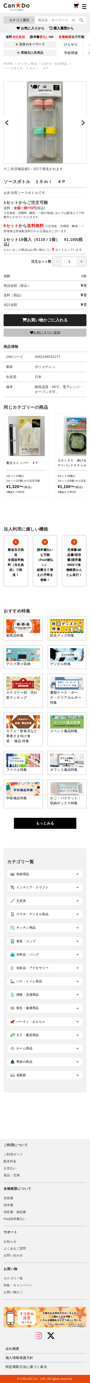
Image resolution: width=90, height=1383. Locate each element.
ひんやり (71, 44)
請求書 (8, 1205)
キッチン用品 (28, 63)
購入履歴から (61, 28)
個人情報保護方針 (19, 1358)
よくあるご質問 (15, 1248)
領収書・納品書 (15, 1212)
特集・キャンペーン (18, 1285)
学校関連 (71, 53)
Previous (7, 123)
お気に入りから (30, 28)
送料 (15, 37)
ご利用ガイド (13, 1154)
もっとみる (45, 823)
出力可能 (71, 37)
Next (82, 123)
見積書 (8, 1198)
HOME (9, 63)
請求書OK (42, 37)
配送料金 (10, 1161)
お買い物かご (13, 1292)
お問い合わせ (13, 1255)
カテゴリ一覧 (13, 1278)
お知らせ (10, 1241)
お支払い (10, 1168)
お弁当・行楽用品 (55, 63)
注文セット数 (58, 261)
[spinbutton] (69, 261)
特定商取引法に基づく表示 (26, 1367)
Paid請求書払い (15, 1219)
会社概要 (12, 1349)
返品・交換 (12, 1175)
